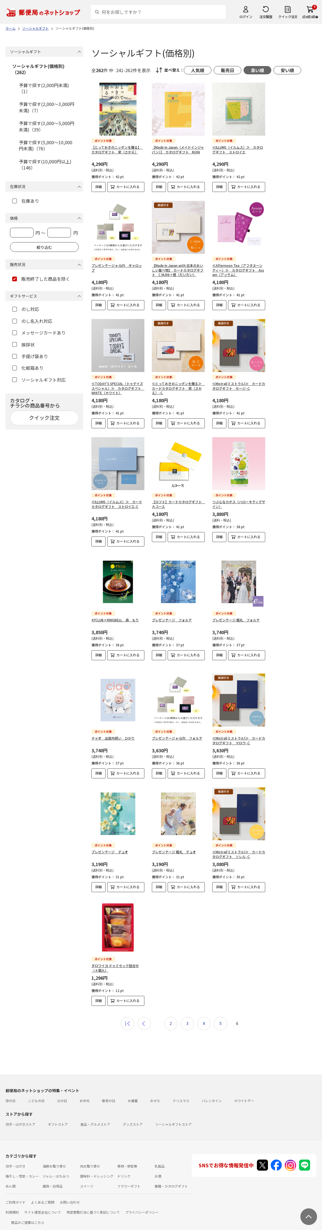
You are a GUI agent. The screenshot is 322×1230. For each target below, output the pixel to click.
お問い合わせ (70, 1197)
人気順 (197, 70)
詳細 (98, 186)
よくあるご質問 (42, 1197)
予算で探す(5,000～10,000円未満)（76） (45, 145)
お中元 (85, 1096)
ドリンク (124, 1171)
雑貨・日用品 (53, 1181)
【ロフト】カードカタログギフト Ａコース (178, 504)
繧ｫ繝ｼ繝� (310, 16)
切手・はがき (15, 1161)
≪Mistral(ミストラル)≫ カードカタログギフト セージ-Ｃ (238, 386)
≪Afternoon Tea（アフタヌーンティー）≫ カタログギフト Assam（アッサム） (238, 270)
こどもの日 (36, 1096)
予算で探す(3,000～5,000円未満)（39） (46, 126)
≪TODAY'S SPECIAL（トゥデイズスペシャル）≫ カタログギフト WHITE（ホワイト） (117, 388)
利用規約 (12, 1207)
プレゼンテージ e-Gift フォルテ (177, 733)
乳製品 (160, 1161)
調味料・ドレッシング (96, 1171)
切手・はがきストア (20, 1119)
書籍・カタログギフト (171, 1181)
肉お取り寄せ (90, 1161)
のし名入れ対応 (32, 321)
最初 (127, 1019)
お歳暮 (133, 1096)
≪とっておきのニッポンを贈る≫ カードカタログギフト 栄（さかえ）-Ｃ (178, 388)
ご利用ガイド (15, 1197)
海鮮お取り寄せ (54, 1161)
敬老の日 (108, 1096)
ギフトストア (58, 1119)
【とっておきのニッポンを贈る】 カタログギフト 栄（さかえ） (117, 149)
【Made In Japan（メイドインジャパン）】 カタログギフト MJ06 (178, 149)
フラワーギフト (128, 1181)
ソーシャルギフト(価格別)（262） (38, 69)
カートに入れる (128, 186)
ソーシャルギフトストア (173, 1119)
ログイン (245, 16)
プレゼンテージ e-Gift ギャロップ (116, 267)
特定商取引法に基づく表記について (93, 1207)
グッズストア (133, 1119)
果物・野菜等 (127, 1161)
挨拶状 (23, 344)
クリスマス (181, 1096)
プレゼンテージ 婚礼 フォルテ (236, 619)
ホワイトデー (244, 1096)
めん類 (11, 1181)
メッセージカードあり (39, 332)
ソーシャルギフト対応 (39, 379)
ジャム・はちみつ (56, 1171)
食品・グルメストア (95, 1119)
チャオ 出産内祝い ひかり (113, 733)
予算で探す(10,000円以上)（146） (45, 164)
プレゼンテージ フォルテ (172, 619)
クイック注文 (287, 16)
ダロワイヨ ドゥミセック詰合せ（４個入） (115, 963)
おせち (155, 1096)
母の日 (11, 1096)
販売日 (227, 70)
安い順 (287, 70)
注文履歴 (265, 16)
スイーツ (86, 1181)
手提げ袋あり (30, 356)
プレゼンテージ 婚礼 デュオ (174, 847)
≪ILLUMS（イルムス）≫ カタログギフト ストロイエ (237, 149)
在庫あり (25, 201)
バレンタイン (212, 1096)
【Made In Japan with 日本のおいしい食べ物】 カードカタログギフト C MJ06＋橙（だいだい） (177, 270)
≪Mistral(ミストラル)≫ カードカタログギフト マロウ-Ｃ (238, 736)
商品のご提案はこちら (27, 1218)
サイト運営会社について (42, 1207)
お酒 (158, 1171)
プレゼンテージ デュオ (109, 847)
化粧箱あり (28, 368)
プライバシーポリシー (142, 1207)
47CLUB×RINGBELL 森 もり (115, 619)
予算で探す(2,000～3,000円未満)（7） (46, 107)
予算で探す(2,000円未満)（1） (44, 88)
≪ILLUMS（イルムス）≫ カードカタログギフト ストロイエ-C (116, 504)
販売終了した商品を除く (41, 278)
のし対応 (25, 309)
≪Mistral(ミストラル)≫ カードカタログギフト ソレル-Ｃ (238, 849)
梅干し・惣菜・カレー (22, 1171)
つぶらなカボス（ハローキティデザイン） (238, 504)
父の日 (62, 1096)
